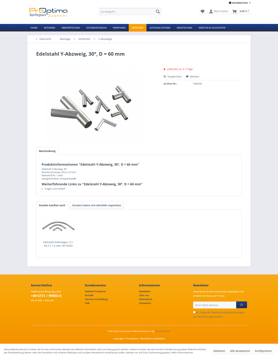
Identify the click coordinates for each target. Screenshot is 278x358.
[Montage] (137, 27)
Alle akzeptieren (240, 351)
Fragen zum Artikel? (53, 188)
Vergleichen (173, 76)
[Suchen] (158, 11)
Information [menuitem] (238, 2)
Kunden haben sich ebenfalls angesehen (96, 205)
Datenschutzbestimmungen (227, 312)
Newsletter (145, 291)
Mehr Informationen (182, 352)
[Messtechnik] (184, 27)
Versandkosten (163, 331)
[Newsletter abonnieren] (241, 304)
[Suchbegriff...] (130, 11)
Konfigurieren (263, 351)
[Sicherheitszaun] (96, 27)
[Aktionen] (49, 27)
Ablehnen (219, 351)
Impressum (145, 303)
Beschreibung (47, 151)
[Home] (34, 27)
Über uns (144, 295)
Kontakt (89, 295)
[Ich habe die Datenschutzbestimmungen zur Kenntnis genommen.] (194, 312)
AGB (87, 303)
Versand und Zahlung (96, 299)
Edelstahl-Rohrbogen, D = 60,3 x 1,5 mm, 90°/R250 (58, 243)
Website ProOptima (95, 291)
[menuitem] (130, 11)
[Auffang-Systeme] (160, 27)
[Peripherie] (119, 27)
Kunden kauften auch (52, 205)
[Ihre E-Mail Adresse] (214, 305)
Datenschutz (145, 299)
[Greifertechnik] (70, 27)
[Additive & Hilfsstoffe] (212, 27)
